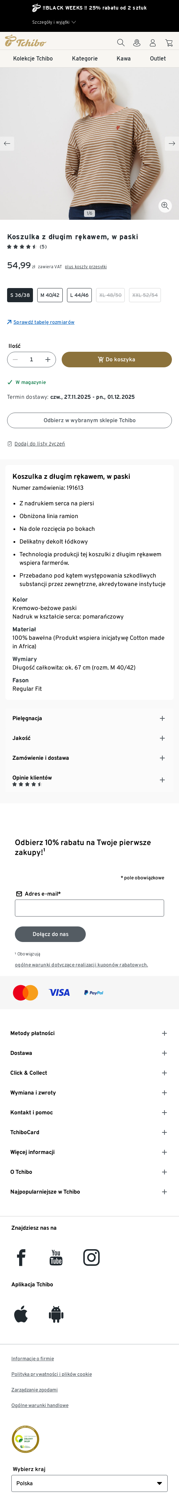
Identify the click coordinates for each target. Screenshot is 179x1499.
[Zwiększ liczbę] (48, 359)
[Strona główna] (31, 40)
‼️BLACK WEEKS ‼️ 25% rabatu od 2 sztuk (95, 8)
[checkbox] (20, 295)
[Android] (56, 1318)
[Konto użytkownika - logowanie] (153, 45)
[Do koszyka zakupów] (169, 44)
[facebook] (21, 1262)
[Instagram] (91, 1262)
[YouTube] (56, 1262)
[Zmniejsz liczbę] (15, 359)
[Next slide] (172, 144)
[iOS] (20, 1318)
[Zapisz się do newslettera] (50, 934)
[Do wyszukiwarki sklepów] (137, 45)
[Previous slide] (7, 144)
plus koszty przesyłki (86, 266)
